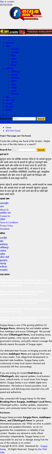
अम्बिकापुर (15, 71)
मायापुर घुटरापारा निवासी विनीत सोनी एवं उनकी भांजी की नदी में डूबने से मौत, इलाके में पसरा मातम (25, 310)
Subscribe (5, 122)
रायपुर (13, 84)
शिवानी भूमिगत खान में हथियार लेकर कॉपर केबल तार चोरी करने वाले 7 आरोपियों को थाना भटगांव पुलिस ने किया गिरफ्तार (25, 319)
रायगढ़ (13, 90)
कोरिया (14, 81)
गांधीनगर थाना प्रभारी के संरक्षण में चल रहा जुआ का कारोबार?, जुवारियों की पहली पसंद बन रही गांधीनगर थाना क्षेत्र (22, 293)
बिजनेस (9, 110)
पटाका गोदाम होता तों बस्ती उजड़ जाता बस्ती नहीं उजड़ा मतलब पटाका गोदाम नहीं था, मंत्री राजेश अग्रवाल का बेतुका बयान (25, 302)
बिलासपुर (15, 94)
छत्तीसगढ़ (9, 68)
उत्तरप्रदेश (15, 49)
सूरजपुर (14, 74)
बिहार (13, 55)
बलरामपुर (15, 78)
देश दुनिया (10, 106)
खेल (7, 97)
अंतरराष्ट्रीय (10, 43)
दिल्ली (13, 65)
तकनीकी (9, 103)
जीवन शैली (10, 100)
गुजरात (14, 62)
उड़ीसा (13, 59)
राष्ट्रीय (8, 46)
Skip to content (7, 1)
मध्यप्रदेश (15, 52)
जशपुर (14, 87)
